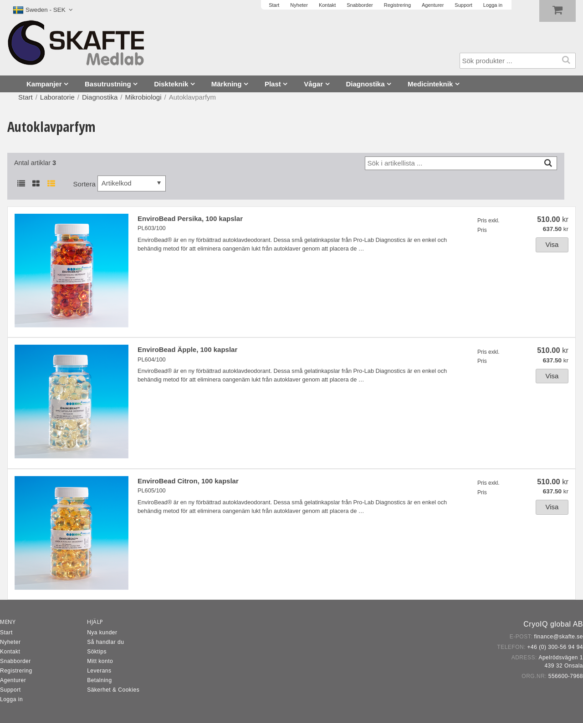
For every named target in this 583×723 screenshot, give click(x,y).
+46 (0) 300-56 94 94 (555, 647)
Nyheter (10, 642)
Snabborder (15, 661)
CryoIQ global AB (553, 624)
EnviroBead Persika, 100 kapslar (190, 218)
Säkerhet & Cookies (113, 690)
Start (25, 97)
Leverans (99, 671)
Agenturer (13, 680)
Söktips (97, 651)
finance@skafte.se (558, 636)
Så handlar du (105, 642)
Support (10, 690)
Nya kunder (102, 632)
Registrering (16, 671)
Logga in (11, 699)
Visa (552, 244)
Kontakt (10, 651)
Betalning (99, 680)
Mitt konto (100, 661)
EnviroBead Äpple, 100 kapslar (187, 349)
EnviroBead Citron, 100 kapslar (188, 481)
